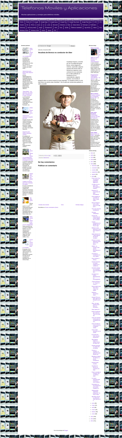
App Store (51, 19)
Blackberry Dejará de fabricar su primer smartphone (96, 358)
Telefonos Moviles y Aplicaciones (59, 7)
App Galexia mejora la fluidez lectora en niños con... (96, 341)
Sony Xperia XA (95, 309)
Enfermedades (86, 19)
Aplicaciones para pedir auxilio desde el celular (28, 72)
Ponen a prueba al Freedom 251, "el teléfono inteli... (96, 374)
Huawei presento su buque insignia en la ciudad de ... (96, 263)
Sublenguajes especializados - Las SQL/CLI (95, 78)
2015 (92, 416)
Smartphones (48, 27)
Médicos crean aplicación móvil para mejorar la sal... (96, 230)
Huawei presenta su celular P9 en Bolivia (96, 347)
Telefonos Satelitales (76, 27)
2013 (92, 420)
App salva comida (30, 199)
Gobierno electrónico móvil (95, 294)
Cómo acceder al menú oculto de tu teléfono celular (96, 325)
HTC (100, 22)
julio (93, 176)
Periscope (85, 25)
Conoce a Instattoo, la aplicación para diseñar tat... (96, 352)
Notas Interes (76, 25)
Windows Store (35, 30)
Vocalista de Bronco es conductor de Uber (95, 368)
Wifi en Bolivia (94, 93)
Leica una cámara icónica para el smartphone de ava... (96, 319)
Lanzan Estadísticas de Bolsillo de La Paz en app (96, 223)
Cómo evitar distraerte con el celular (96, 331)
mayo (93, 405)
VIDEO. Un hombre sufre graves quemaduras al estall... (96, 249)
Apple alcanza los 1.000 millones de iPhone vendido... (96, 236)
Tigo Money (87, 27)
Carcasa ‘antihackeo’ (95, 213)
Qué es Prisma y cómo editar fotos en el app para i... (96, 204)
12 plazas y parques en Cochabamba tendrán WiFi (95, 96)
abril (93, 407)
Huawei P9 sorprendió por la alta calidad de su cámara (96, 217)
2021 (92, 153)
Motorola (62, 25)
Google (36, 22)
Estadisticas (96, 19)
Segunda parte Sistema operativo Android (27, 133)
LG (44, 25)
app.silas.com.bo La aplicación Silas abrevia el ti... (96, 398)
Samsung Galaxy (32, 27)
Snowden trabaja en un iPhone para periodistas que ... (96, 270)
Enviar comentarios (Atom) (51, 207)
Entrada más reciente (44, 204)
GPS (95, 22)
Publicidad (93, 25)
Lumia (48, 25)
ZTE (55, 30)
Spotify (66, 27)
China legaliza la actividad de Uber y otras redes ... (96, 198)
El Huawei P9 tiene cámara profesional (95, 336)
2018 (92, 159)
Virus (100, 27)
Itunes (38, 25)
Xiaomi (43, 30)
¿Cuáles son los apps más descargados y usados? (96, 186)
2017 (92, 161)
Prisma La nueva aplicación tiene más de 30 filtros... (96, 242)
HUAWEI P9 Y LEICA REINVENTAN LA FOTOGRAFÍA (96, 276)
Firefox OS (29, 22)
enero (93, 413)
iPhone (33, 25)
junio (93, 403)
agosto (94, 174)
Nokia (68, 25)
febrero (94, 411)
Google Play (63, 22)
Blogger (66, 430)
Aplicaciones (43, 19)
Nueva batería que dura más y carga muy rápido (96, 288)
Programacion (94, 75)
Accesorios (23, 19)
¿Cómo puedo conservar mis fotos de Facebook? (95, 117)
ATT (63, 19)
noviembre (94, 167)
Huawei (22, 25)
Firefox (22, 22)
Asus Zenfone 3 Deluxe (95, 259)
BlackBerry (77, 19)
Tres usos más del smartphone (96, 209)
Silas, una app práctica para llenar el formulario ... (95, 305)
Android (35, 19)
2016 (92, 163)
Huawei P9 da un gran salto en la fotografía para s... (96, 299)
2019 (92, 157)
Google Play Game (74, 22)
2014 (92, 418)
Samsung (22, 27)
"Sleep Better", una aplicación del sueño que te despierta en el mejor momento (28, 93)
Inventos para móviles (95, 363)
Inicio (62, 204)
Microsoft (55, 25)
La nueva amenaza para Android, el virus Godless (96, 380)
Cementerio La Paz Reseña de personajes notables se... (96, 386)
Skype (40, 27)
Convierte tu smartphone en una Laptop (96, 255)
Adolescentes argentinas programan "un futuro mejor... (96, 392)
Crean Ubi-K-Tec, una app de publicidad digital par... (96, 180)
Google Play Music (87, 22)
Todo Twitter (94, 132)
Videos (95, 27)
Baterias (69, 19)
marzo (93, 409)
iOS (27, 25)
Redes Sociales (95, 48)
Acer (29, 19)
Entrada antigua (79, 204)
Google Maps (44, 22)
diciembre (94, 165)
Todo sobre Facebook (94, 113)
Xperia (49, 30)
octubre (94, 170)
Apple (58, 19)
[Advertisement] (61, 38)
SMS (55, 27)
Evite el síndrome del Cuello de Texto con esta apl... (96, 313)
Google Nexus (54, 22)
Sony (61, 27)
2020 (92, 155)
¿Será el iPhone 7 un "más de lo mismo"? (96, 283)
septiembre (95, 172)
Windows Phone (24, 30)
